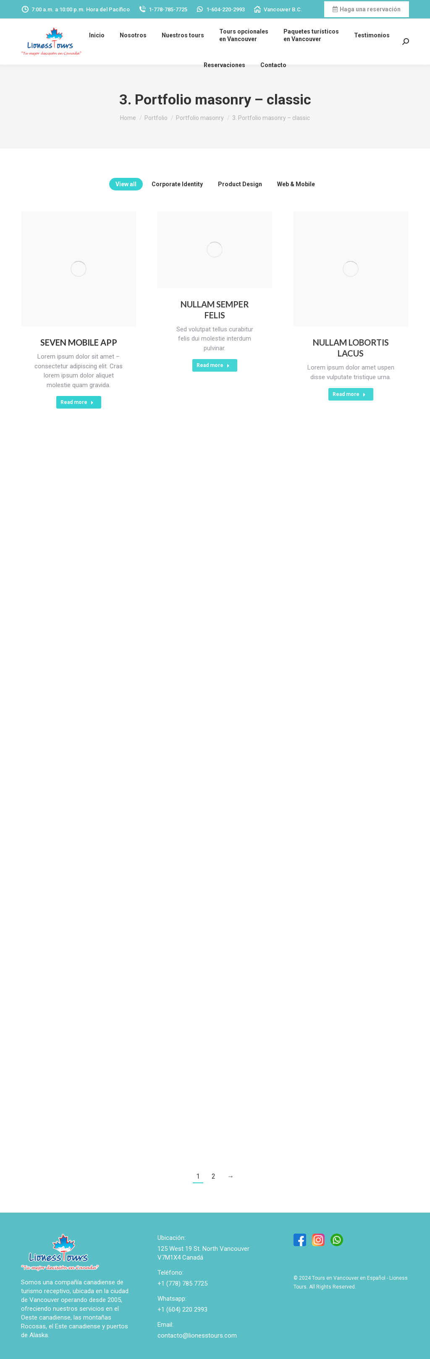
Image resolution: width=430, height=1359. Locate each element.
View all (125, 184)
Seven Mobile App (78, 342)
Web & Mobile (296, 184)
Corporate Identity (177, 184)
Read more (77, 402)
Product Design (240, 184)
